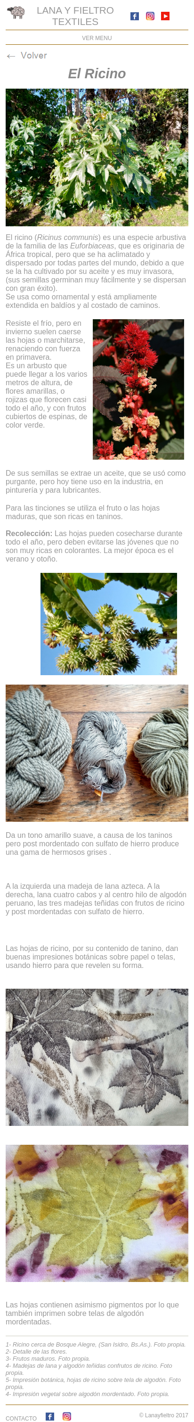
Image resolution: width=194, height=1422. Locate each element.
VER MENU (97, 38)
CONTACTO (21, 1418)
